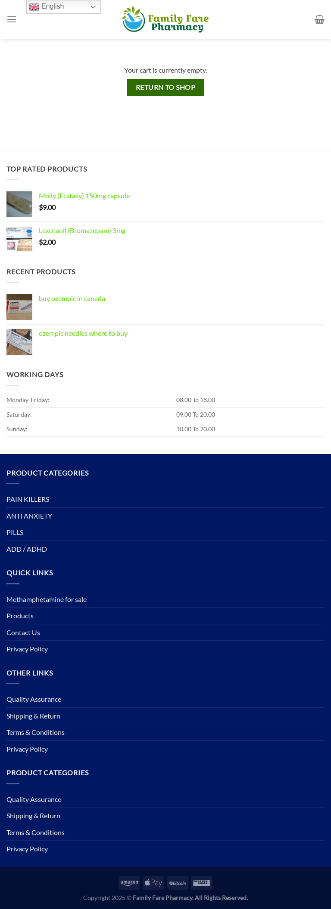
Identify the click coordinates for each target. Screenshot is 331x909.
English (46, 7)
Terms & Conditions (35, 732)
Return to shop (166, 87)
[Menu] (11, 19)
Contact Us (23, 632)
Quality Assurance (33, 699)
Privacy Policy (27, 649)
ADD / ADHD (26, 549)
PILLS (14, 532)
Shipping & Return (33, 716)
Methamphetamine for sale (46, 599)
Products (20, 615)
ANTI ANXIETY (29, 516)
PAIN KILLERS (27, 499)
